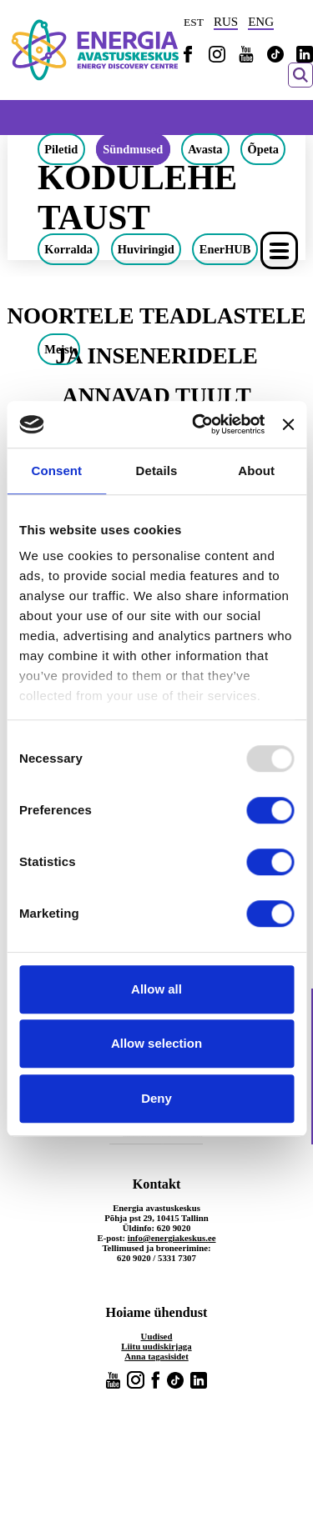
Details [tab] (157, 470)
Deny (156, 1098)
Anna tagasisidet (156, 1356)
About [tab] (256, 470)
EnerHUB (225, 249)
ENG (261, 21)
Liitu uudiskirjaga (156, 1346)
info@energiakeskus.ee (172, 1238)
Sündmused (133, 149)
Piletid (61, 149)
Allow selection (156, 1043)
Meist (58, 349)
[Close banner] (288, 424)
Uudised (157, 1336)
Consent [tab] (56, 470)
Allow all (156, 989)
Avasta (205, 149)
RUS (226, 21)
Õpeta (263, 149)
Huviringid (146, 249)
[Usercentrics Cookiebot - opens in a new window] (198, 424)
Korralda (68, 249)
